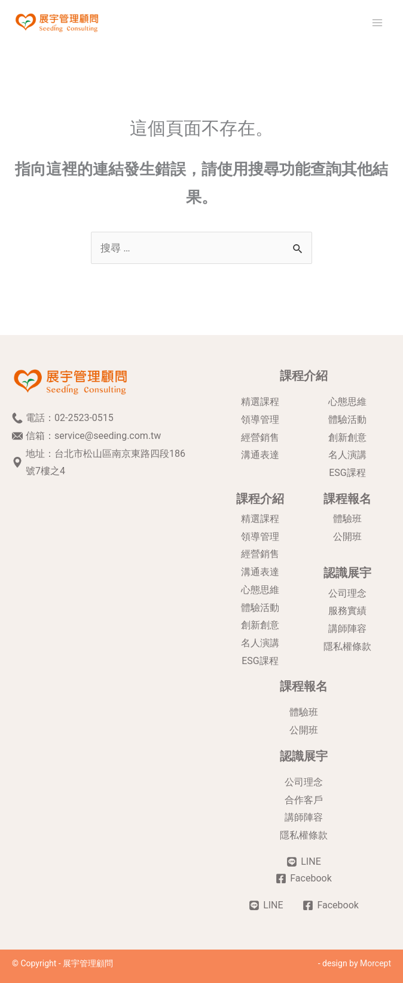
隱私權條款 (347, 646)
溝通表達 (260, 454)
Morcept (375, 963)
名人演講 (347, 454)
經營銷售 (260, 437)
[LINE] (303, 861)
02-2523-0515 (84, 417)
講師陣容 (347, 628)
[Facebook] (303, 878)
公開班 (347, 536)
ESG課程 (347, 472)
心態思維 (347, 401)
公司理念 (347, 593)
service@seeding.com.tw (107, 435)
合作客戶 (304, 800)
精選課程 (260, 401)
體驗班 (347, 518)
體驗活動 (347, 419)
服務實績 (347, 610)
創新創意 (347, 437)
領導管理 (260, 419)
